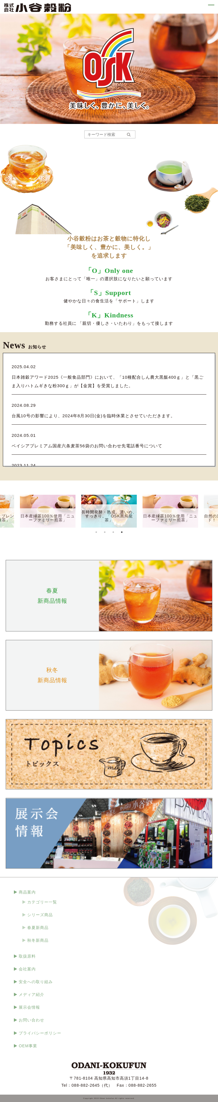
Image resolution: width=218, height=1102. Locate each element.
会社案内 (27, 969)
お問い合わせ (31, 1020)
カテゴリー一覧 (42, 902)
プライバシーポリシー (40, 1033)
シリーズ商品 (40, 915)
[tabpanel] (109, 511)
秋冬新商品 (38, 940)
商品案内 (27, 892)
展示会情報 (29, 1007)
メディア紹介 (31, 994)
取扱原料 (27, 956)
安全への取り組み (36, 981)
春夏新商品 (38, 927)
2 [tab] (105, 532)
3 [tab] (113, 532)
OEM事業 (28, 1046)
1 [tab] (96, 532)
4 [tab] (122, 532)
